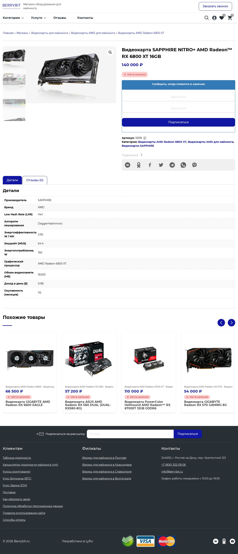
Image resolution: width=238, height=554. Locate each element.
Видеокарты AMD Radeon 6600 (23, 386)
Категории (11, 18)
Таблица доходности (17, 457)
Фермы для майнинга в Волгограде (106, 478)
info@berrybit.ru (172, 471)
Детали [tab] (12, 180)
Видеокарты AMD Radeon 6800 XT (162, 142)
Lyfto (89, 541)
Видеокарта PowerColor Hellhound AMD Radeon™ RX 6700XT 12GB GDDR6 (147, 405)
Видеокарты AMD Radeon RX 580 (84, 386)
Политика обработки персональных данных (33, 506)
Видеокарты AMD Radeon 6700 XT (144, 386)
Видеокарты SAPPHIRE (138, 145)
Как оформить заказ (16, 499)
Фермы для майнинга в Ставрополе (107, 471)
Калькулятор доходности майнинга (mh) (30, 464)
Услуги (36, 18)
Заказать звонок (215, 6)
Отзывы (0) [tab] (34, 180)
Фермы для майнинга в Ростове (104, 457)
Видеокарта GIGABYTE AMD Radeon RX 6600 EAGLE (28, 403)
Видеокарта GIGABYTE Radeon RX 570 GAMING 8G (205, 403)
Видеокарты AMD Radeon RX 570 (203, 386)
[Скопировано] (145, 138)
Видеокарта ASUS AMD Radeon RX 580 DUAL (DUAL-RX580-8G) (88, 405)
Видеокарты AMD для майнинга (210, 142)
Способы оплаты (14, 520)
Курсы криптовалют (16, 471)
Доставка (9, 492)
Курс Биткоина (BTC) (17, 478)
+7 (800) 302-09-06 (173, 464)
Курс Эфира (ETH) (15, 485)
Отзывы (59, 18)
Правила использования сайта (24, 513)
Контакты (85, 18)
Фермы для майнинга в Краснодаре (107, 464)
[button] (110, 52)
